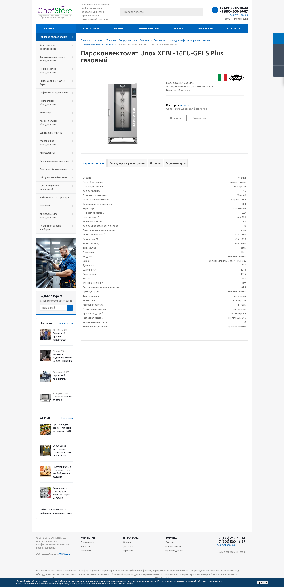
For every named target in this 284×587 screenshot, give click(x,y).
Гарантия (128, 550)
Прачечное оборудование (54, 161)
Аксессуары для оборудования (48, 216)
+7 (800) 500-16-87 (234, 11)
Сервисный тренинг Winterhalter (59, 336)
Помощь (171, 537)
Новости (85, 546)
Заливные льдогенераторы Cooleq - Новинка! (62, 357)
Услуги (178, 28)
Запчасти (45, 205)
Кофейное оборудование (54, 92)
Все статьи (67, 418)
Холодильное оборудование (48, 47)
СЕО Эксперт (65, 554)
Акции (118, 28)
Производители (148, 28)
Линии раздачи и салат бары (52, 82)
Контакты (234, 28)
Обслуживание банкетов (53, 177)
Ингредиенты (47, 152)
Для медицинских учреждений (49, 187)
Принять (262, 582)
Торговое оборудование (53, 169)
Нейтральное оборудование (48, 102)
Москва (184, 105)
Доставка (128, 546)
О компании (91, 28)
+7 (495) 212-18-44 (234, 8)
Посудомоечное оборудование (49, 70)
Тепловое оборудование (53, 37)
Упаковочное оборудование (48, 143)
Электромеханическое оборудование (52, 59)
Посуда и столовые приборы (50, 227)
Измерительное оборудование (48, 122)
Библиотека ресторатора (54, 197)
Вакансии (86, 550)
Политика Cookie (123, 583)
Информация (132, 537)
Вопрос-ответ (173, 546)
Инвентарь (46, 112)
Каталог (49, 28)
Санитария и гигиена (51, 132)
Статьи (169, 542)
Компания (88, 537)
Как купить (205, 28)
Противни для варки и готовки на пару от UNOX (62, 427)
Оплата (127, 542)
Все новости (66, 323)
